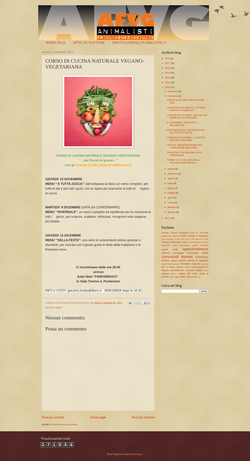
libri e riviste (168, 267)
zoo (199, 277)
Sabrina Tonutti (188, 242)
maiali (187, 267)
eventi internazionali (170, 264)
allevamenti (185, 245)
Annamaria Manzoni (170, 236)
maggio (172, 192)
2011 (167, 218)
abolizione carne (169, 245)
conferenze (201, 256)
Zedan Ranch (202, 242)
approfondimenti (195, 249)
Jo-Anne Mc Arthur (182, 239)
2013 (167, 82)
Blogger (139, 454)
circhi (205, 252)
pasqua (165, 273)
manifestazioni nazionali (182, 270)
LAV (192, 239)
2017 (167, 63)
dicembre (172, 91)
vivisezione (191, 276)
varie (171, 277)
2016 (167, 68)
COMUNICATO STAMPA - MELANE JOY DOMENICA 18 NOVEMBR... (187, 116)
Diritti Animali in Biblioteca (194, 236)
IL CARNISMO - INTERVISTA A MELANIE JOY (182, 124)
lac (203, 264)
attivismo (165, 253)
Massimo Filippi (201, 239)
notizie (199, 270)
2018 (167, 58)
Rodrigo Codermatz (171, 242)
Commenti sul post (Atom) (64, 424)
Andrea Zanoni (169, 232)
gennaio (172, 212)
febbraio (172, 207)
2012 (167, 87)
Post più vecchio (143, 417)
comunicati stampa (177, 257)
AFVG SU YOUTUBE (89, 42)
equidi (174, 260)
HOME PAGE (56, 42)
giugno (171, 188)
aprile (171, 197)
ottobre (171, 169)
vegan (177, 277)
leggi (206, 264)
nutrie (206, 270)
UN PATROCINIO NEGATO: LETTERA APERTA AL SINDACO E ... (186, 109)
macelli (179, 267)
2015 (167, 72)
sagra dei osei (187, 273)
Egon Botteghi (167, 239)
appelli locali (169, 249)
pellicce (174, 274)
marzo (171, 202)
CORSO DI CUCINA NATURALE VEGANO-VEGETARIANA (183, 161)
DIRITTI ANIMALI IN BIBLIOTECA (139, 42)
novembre (173, 96)
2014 (167, 77)
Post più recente (53, 417)
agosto (171, 178)
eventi (181, 260)
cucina (58, 307)
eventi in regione (197, 260)
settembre (173, 173)
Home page (98, 417)
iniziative (185, 263)
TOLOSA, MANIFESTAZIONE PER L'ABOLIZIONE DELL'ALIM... (184, 146)
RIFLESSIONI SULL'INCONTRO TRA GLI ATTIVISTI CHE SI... (185, 131)
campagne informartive (186, 253)
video (182, 276)
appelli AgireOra (200, 245)
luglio (170, 183)
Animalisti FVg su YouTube (193, 232)
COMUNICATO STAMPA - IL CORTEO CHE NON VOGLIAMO (186, 138)
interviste (196, 264)
